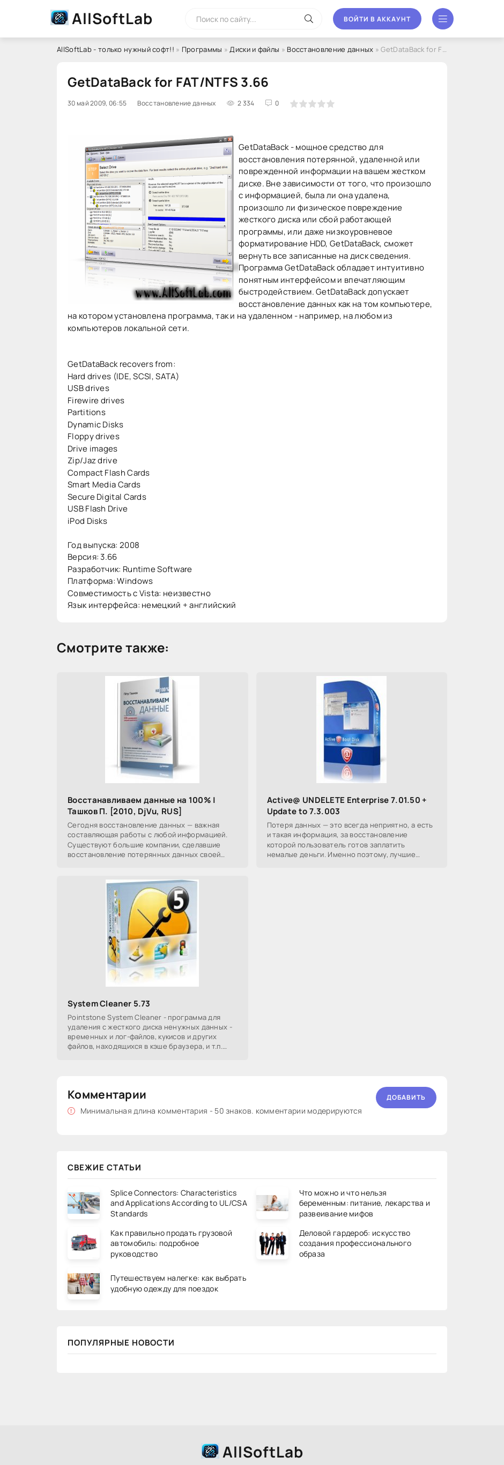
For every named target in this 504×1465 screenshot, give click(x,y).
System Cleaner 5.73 (109, 1003)
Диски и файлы (254, 49)
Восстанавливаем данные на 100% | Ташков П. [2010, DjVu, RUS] (142, 805)
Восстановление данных (330, 49)
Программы (202, 49)
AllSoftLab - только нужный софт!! (115, 49)
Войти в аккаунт (377, 19)
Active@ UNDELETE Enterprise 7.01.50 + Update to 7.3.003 (347, 805)
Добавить (406, 1097)
